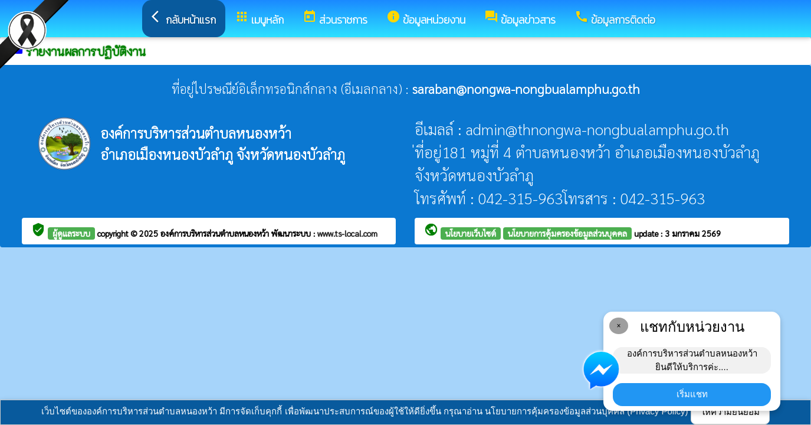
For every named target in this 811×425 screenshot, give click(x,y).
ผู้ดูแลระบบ (71, 233)
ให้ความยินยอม (730, 412)
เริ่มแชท (692, 394)
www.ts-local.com (347, 233)
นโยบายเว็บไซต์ (470, 233)
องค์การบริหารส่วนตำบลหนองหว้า (215, 233)
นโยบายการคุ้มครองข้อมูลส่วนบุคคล (567, 233)
